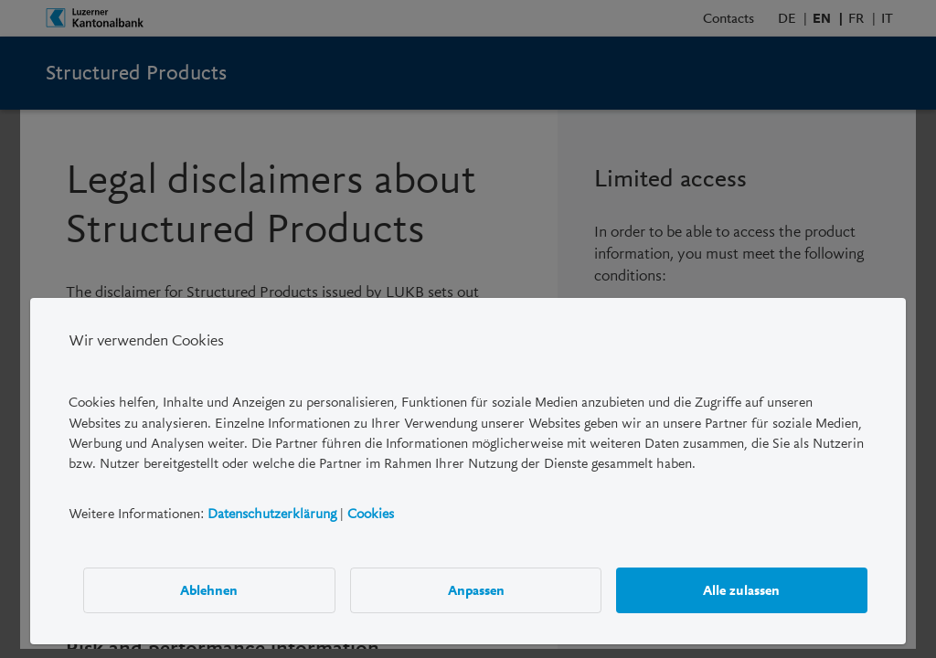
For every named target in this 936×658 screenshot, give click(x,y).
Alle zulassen (742, 590)
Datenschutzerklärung (271, 513)
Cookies (370, 513)
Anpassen (476, 590)
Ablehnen (210, 590)
